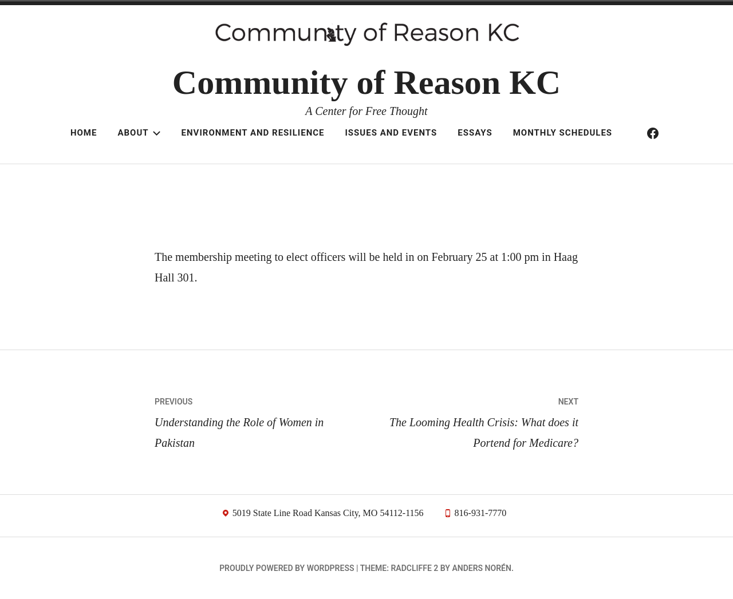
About (138, 133)
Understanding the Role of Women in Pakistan (260, 420)
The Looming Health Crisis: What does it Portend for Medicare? (472, 420)
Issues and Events (391, 133)
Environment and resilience (253, 133)
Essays (475, 133)
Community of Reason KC (366, 82)
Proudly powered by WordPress (286, 568)
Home (83, 133)
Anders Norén (481, 568)
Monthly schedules (562, 133)
